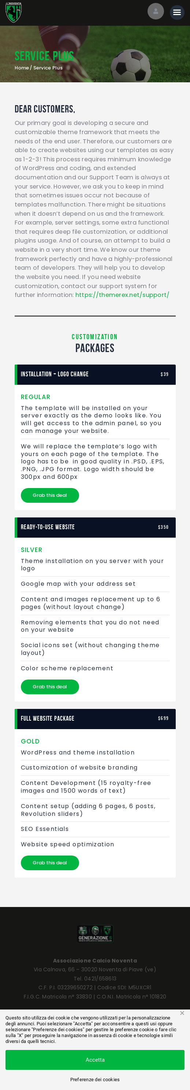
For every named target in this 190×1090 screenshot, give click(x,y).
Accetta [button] (95, 1060)
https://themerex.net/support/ (122, 295)
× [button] (182, 1013)
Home (22, 68)
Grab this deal (50, 495)
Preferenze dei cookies (95, 1079)
